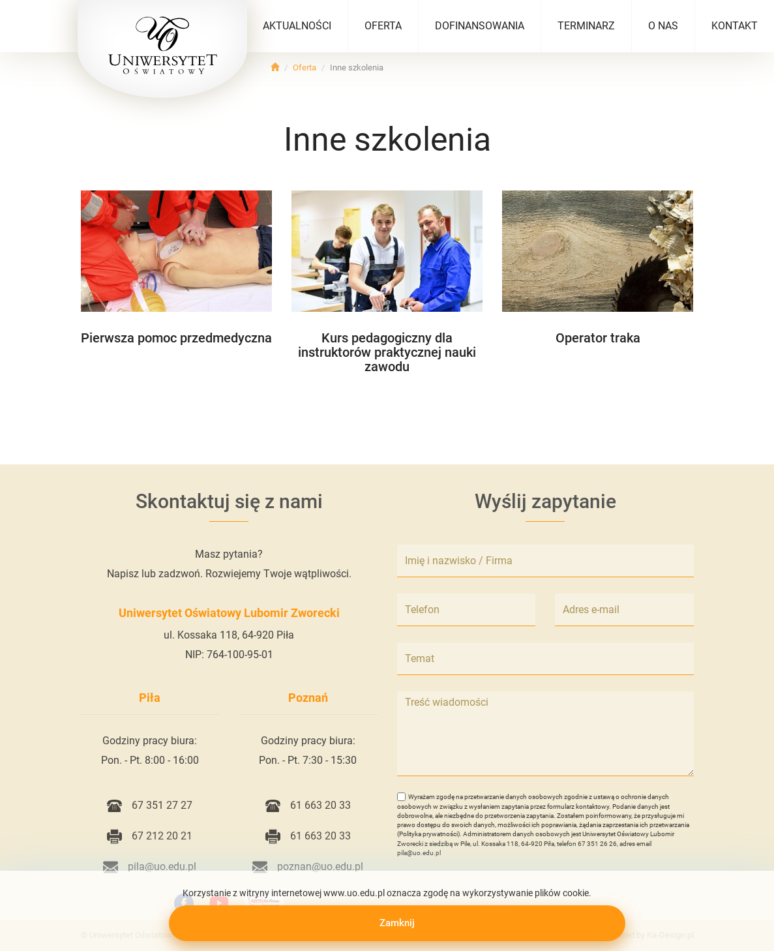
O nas (663, 26)
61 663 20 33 (308, 805)
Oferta (383, 26)
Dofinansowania (479, 26)
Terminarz (586, 26)
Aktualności (297, 26)
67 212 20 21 (149, 836)
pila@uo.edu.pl (149, 866)
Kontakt (734, 26)
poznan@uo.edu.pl (307, 866)
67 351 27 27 (149, 805)
